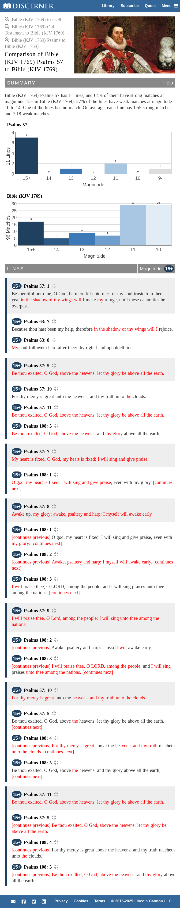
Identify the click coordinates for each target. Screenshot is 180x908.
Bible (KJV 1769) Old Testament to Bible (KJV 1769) (34, 29)
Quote (150, 6)
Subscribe (130, 6)
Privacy (61, 901)
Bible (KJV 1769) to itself (33, 19)
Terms (99, 901)
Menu (170, 6)
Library (108, 6)
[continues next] (46, 543)
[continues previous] (31, 537)
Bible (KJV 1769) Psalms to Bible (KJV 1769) (35, 43)
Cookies (81, 901)
